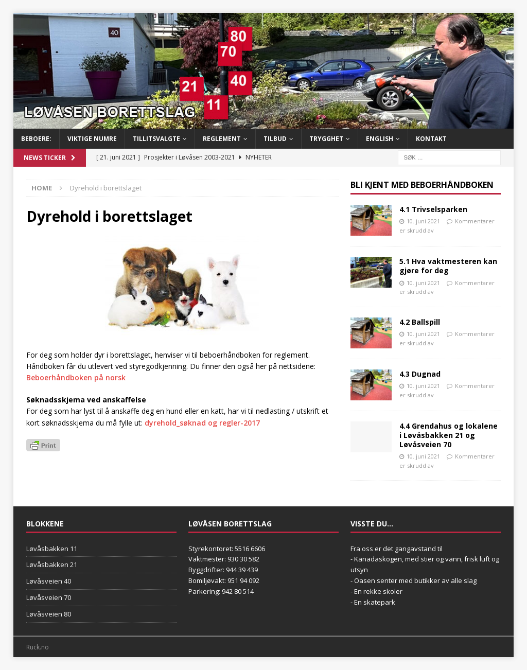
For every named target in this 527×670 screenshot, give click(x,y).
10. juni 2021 (423, 221)
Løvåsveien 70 (48, 597)
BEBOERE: (36, 138)
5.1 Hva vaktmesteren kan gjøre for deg (448, 265)
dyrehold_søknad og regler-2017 (202, 423)
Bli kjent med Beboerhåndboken (422, 184)
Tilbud (275, 138)
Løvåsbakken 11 (51, 548)
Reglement (222, 138)
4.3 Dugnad (420, 374)
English (379, 138)
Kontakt (431, 138)
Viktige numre (92, 138)
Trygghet (326, 138)
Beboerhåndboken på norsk (76, 377)
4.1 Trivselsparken (433, 209)
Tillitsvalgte (156, 138)
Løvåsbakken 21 (51, 564)
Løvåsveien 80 (48, 614)
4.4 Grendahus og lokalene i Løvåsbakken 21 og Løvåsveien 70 (448, 435)
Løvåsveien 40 (48, 581)
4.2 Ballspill (419, 322)
